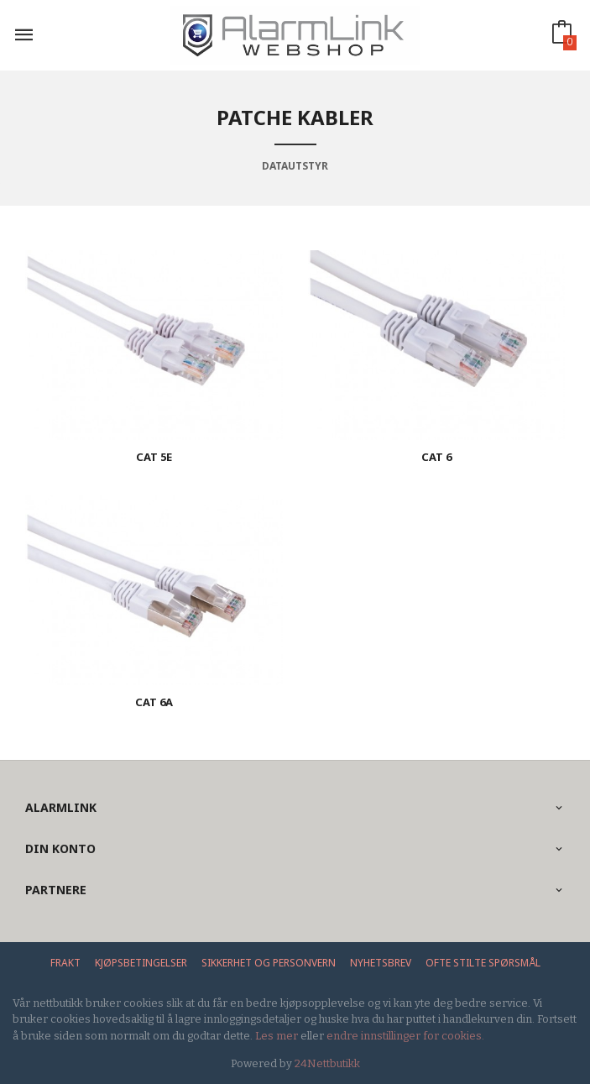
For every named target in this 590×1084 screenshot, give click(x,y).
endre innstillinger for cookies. (405, 1035)
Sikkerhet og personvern (268, 963)
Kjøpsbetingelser (141, 963)
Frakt (65, 963)
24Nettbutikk (327, 1063)
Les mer (276, 1035)
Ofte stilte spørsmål (483, 963)
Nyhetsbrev (380, 963)
